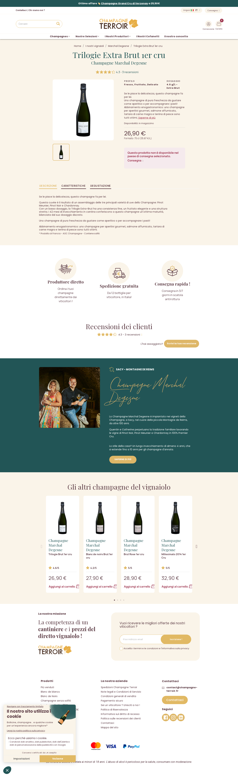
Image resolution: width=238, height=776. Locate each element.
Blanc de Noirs (49, 696)
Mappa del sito (109, 727)
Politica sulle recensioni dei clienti (121, 718)
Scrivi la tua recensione (181, 343)
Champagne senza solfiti (56, 700)
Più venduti (47, 687)
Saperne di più (146, 117)
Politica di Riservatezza (114, 709)
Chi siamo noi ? (36, 10)
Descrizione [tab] (48, 185)
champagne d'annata (160, 449)
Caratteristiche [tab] (73, 185)
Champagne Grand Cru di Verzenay (124, 3)
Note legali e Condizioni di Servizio (121, 691)
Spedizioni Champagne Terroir (119, 687)
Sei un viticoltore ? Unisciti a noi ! (120, 705)
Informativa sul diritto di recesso (120, 714)
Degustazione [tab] (100, 185)
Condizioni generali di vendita (118, 696)
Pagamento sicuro (112, 700)
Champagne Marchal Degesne (119, 63)
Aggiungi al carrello (63, 586)
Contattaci (107, 723)
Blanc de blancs (50, 691)
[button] (114, 600)
